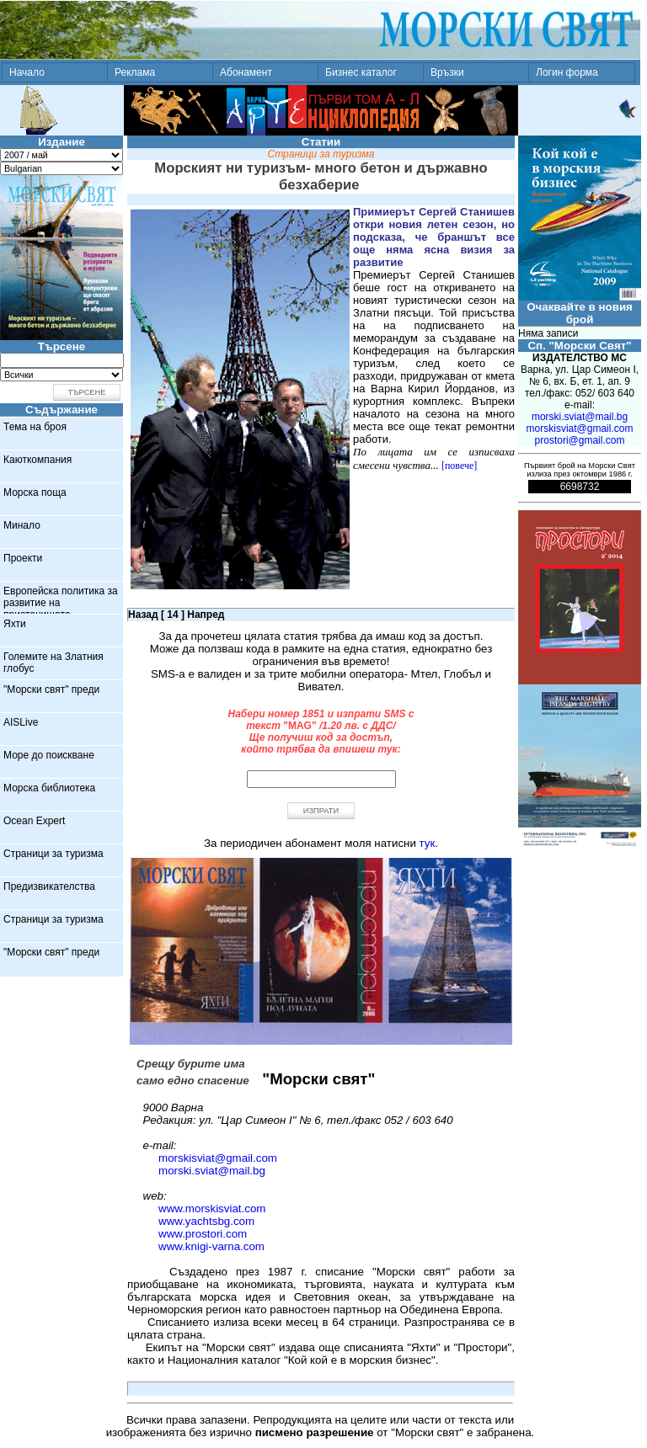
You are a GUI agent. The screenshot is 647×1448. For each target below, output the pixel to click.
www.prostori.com (202, 1233)
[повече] (459, 465)
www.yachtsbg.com (206, 1221)
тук (428, 843)
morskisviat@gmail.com (217, 1158)
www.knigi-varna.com (211, 1246)
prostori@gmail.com (580, 440)
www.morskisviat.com (211, 1208)
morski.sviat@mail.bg (211, 1170)
